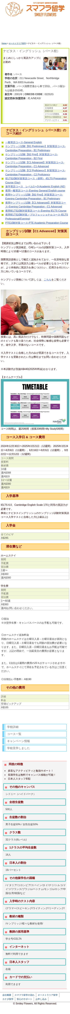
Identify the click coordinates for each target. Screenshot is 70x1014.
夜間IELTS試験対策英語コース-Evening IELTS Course (35, 210)
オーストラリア (12, 37)
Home (4, 43)
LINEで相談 (41, 23)
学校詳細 (12, 727)
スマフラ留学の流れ (24, 995)
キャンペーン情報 (18, 741)
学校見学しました (18, 748)
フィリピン (61, 37)
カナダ (31, 37)
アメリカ (45, 37)
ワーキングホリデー (53, 32)
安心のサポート (24, 999)
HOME (8, 32)
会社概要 (6, 995)
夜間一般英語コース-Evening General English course (35, 190)
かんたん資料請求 (59, 23)
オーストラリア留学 (17, 43)
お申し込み (41, 999)
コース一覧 (14, 734)
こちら (47, 279)
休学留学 (27, 32)
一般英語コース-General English (23, 142)
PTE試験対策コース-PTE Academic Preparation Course (36, 223)
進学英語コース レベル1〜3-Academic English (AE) (35, 186)
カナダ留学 (7, 999)
